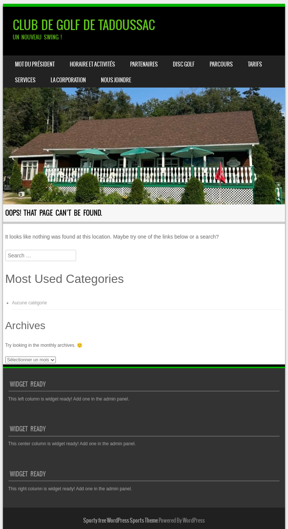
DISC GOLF (184, 64)
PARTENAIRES (144, 64)
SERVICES (25, 80)
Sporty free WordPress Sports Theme (120, 520)
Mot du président (35, 64)
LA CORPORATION (68, 80)
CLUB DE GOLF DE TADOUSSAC (84, 25)
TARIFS (255, 64)
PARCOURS (221, 64)
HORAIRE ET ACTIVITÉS (92, 64)
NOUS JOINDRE (116, 80)
